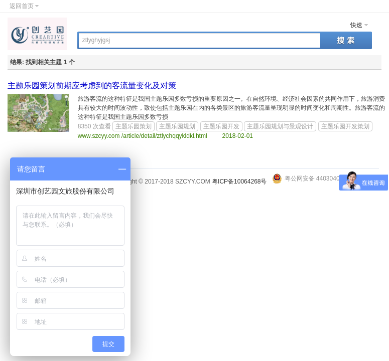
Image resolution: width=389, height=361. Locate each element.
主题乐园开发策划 (345, 126)
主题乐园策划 (133, 126)
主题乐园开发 (221, 126)
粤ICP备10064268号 (239, 181)
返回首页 (22, 6)
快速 (356, 25)
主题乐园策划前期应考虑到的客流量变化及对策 (92, 85)
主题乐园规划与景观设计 (280, 126)
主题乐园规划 (177, 126)
